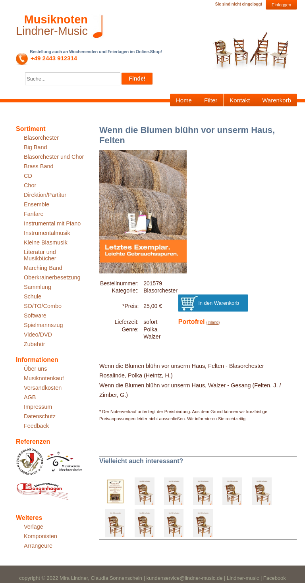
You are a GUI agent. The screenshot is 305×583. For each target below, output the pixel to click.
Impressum (38, 407)
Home (184, 100)
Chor (30, 185)
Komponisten (40, 536)
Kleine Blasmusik (46, 242)
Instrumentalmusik (47, 233)
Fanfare (34, 214)
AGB (30, 397)
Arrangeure (38, 546)
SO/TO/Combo (43, 306)
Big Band (35, 147)
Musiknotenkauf (44, 378)
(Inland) (213, 322)
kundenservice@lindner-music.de (185, 578)
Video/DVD (38, 334)
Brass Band (38, 166)
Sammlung (37, 287)
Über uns (35, 369)
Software (35, 315)
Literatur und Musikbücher (40, 255)
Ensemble (36, 204)
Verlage (33, 526)
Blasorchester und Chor (54, 157)
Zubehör (34, 344)
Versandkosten (43, 388)
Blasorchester (41, 138)
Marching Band (43, 268)
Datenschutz (40, 416)
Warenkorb (276, 100)
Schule (32, 296)
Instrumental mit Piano (52, 223)
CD (28, 176)
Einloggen (281, 4)
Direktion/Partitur (45, 195)
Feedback (36, 426)
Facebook (274, 578)
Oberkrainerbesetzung (52, 277)
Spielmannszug (43, 325)
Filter (210, 100)
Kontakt (240, 100)
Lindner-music (243, 578)
